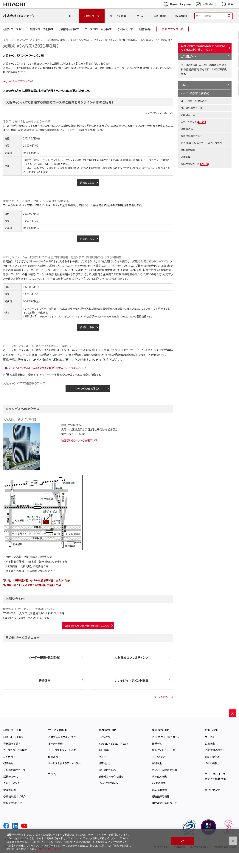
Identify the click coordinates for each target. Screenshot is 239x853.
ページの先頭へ (161, 697)
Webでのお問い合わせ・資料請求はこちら (87, 625)
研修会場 (186, 157)
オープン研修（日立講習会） (55, 40)
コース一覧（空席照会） (87, 388)
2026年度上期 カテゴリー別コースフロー (202, 143)
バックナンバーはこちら (159, 113)
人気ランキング (194, 122)
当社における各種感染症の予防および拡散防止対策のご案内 (203, 48)
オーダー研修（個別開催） (44, 657)
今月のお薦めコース (191, 108)
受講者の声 (187, 129)
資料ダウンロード (195, 164)
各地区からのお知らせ (80, 40)
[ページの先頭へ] (232, 713)
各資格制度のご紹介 (192, 136)
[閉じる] (233, 841)
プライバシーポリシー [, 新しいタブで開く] (51, 849)
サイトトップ (8, 40)
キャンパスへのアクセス (16, 81)
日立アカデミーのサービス (28, 40)
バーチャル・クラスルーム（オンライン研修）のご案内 (35, 345)
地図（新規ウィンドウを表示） (77, 440)
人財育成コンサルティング (131, 657)
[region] (119, 841)
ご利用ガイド (189, 56)
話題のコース (188, 115)
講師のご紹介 (188, 150)
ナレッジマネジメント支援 (131, 680)
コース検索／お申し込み (194, 101)
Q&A (183, 85)
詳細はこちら (87, 182)
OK (182, 840)
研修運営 (45, 680)
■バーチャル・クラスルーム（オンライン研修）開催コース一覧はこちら (44, 368)
